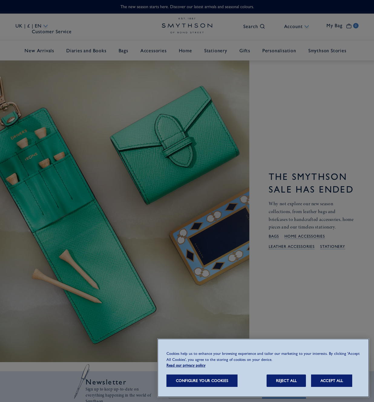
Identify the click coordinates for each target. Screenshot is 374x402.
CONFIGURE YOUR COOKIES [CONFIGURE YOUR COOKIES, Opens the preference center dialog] (202, 380)
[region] (263, 368)
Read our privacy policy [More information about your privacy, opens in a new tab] (185, 365)
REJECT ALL (286, 380)
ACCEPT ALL (331, 380)
